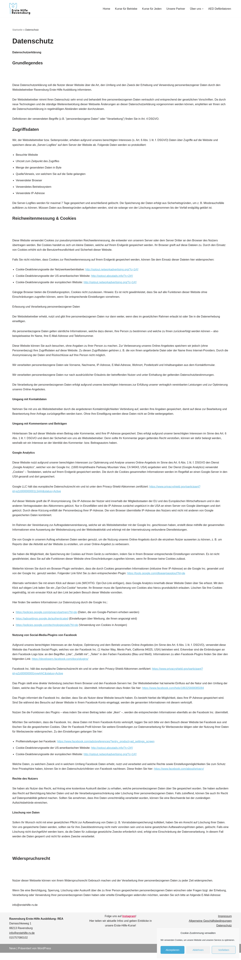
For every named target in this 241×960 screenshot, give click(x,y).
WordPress (44, 955)
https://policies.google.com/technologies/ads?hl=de (47, 626)
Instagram (128, 923)
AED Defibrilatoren (219, 8)
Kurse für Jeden (151, 8)
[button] (202, 9)
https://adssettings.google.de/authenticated (42, 620)
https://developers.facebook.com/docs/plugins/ (65, 660)
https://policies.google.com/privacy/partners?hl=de (46, 613)
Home (106, 8)
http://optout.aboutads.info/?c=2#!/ (112, 276)
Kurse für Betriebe (126, 8)
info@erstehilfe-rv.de (22, 940)
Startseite (17, 29)
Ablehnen (198, 949)
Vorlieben (223, 949)
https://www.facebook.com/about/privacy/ (179, 775)
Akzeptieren (172, 949)
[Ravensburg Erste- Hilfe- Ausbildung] (19, 8)
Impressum (225, 923)
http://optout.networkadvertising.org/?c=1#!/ (112, 270)
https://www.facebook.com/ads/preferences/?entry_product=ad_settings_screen (106, 748)
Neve (12, 955)
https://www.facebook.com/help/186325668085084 (173, 689)
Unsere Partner (175, 8)
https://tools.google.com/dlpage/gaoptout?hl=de (157, 574)
